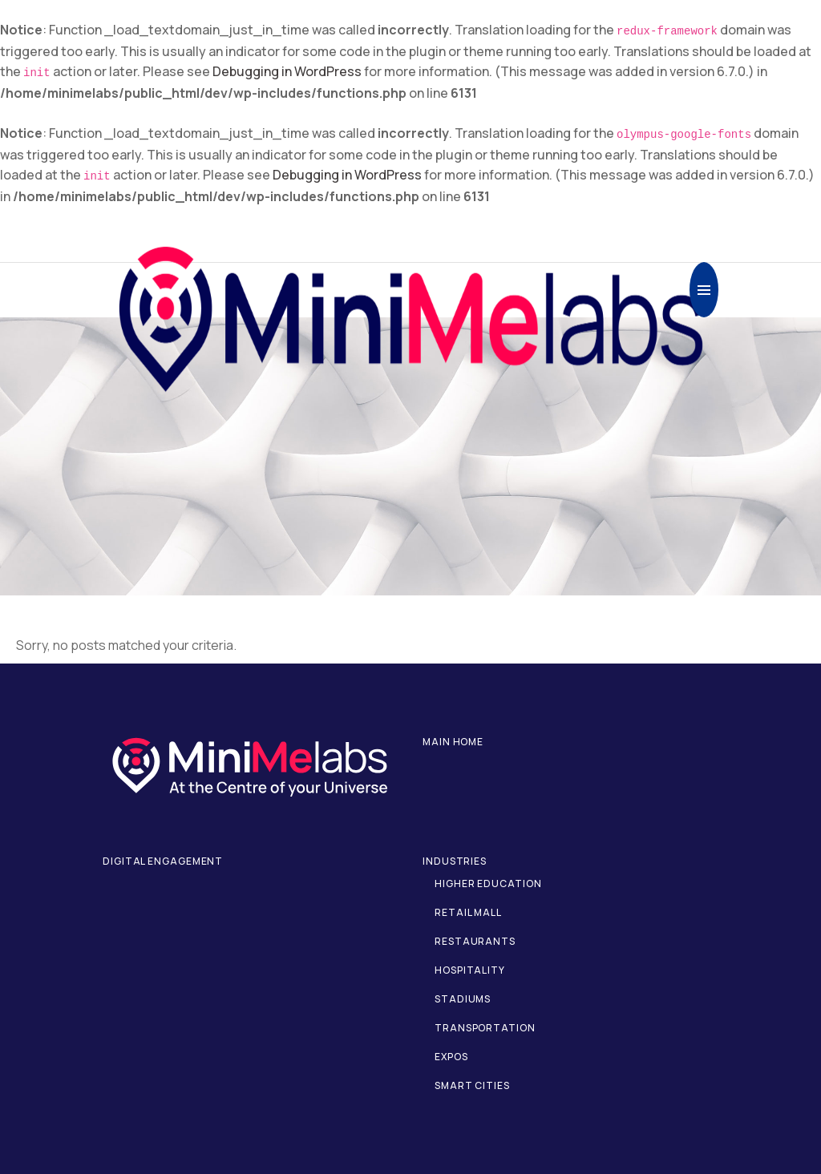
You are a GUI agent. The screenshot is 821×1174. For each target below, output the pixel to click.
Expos (451, 1056)
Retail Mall (468, 912)
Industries (455, 861)
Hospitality (470, 970)
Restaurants (475, 941)
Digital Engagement (163, 861)
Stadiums (463, 999)
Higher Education (488, 883)
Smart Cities (472, 1085)
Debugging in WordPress (287, 71)
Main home (453, 741)
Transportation (485, 1028)
